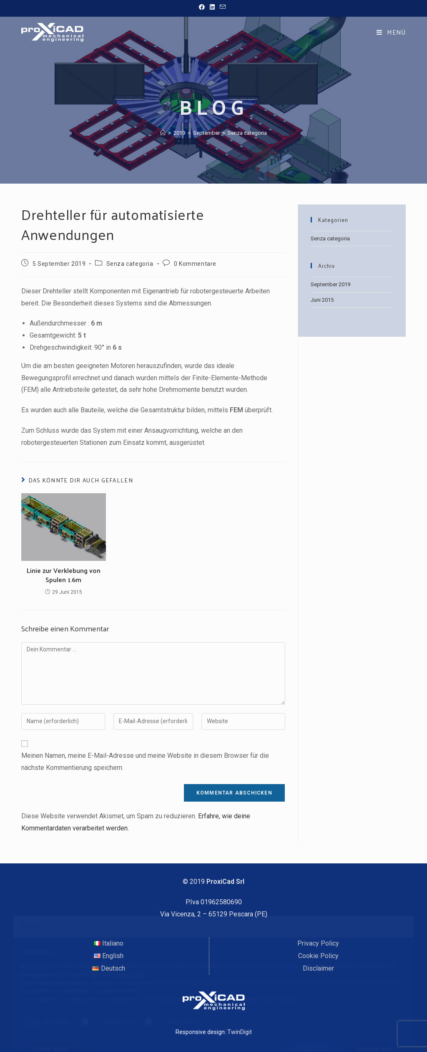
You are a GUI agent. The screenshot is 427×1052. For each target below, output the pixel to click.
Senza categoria (247, 133)
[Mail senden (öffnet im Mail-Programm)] (222, 7)
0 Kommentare (195, 263)
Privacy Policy (318, 943)
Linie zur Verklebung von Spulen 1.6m (63, 575)
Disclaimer (318, 968)
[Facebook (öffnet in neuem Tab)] (203, 7)
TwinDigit (239, 1032)
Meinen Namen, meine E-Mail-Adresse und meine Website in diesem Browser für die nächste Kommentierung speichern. (145, 762)
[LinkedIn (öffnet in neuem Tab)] (212, 7)
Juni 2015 (322, 300)
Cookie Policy (318, 956)
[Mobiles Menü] (391, 32)
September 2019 (330, 284)
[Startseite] (163, 133)
